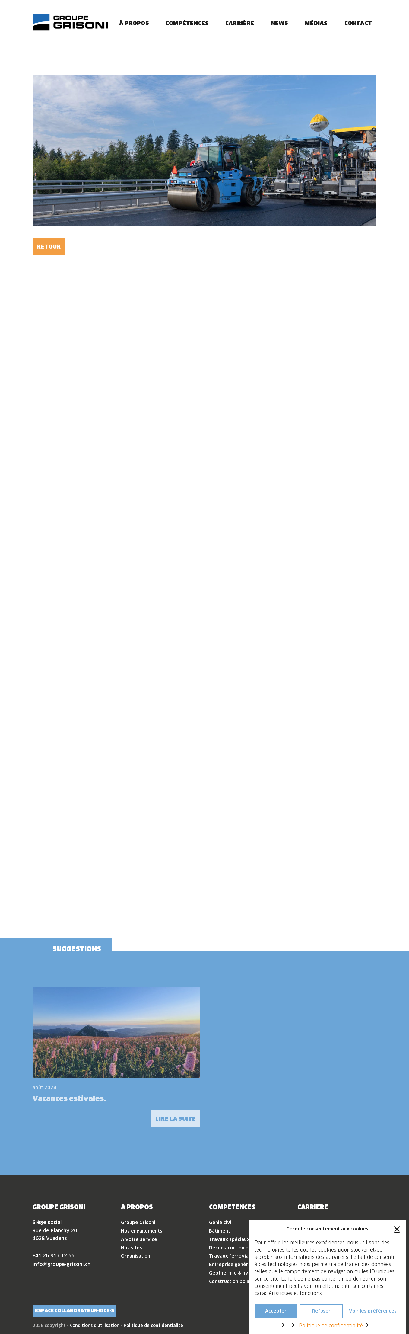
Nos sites (131, 1247)
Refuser (321, 1311)
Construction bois (229, 1281)
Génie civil (221, 1222)
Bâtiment (219, 1230)
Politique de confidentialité (331, 1325)
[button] (397, 1229)
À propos (134, 23)
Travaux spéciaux (229, 1239)
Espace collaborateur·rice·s (74, 1310)
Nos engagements (141, 1230)
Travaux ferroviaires (233, 1256)
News (279, 23)
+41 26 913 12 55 (54, 1255)
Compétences (187, 23)
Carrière (239, 23)
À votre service (139, 1239)
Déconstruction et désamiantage (246, 1247)
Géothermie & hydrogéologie (242, 1272)
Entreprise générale (232, 1264)
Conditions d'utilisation (94, 1325)
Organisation (135, 1256)
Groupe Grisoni (138, 1222)
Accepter (276, 1311)
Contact (358, 23)
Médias (316, 23)
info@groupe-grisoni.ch (61, 1264)
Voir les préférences (373, 1311)
